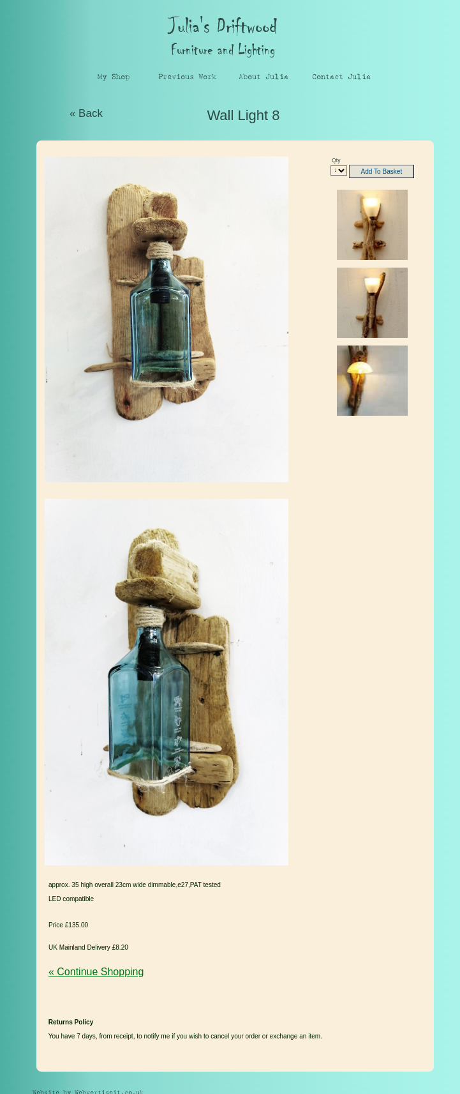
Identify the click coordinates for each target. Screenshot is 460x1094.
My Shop (114, 76)
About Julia (263, 76)
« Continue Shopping (96, 971)
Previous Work (187, 76)
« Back (86, 113)
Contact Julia (341, 76)
